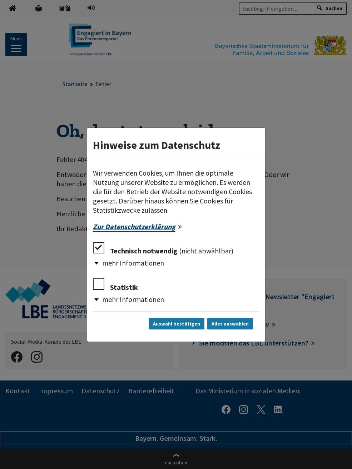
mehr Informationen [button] (133, 262)
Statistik (115, 285)
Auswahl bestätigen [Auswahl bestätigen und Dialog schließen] (176, 324)
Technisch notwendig (163, 248)
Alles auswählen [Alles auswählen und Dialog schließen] (230, 324)
